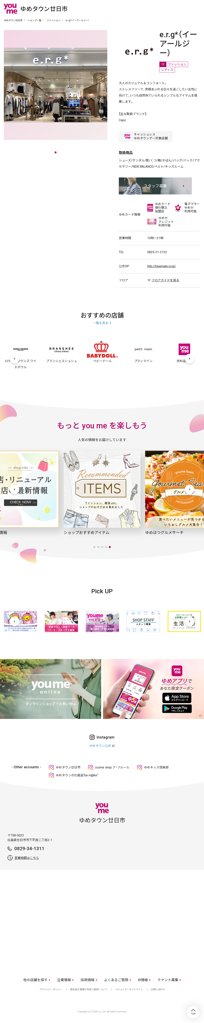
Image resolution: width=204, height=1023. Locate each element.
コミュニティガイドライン (129, 989)
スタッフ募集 (155, 186)
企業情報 (64, 980)
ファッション (53, 20)
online (186, 8)
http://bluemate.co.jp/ (161, 266)
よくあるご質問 (116, 980)
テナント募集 (167, 980)
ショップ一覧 (34, 20)
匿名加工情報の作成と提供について (88, 989)
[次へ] (189, 358)
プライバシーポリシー (50, 989)
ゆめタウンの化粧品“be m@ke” (77, 775)
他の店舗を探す (35, 980)
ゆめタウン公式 (100, 746)
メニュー (197, 8)
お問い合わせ (158, 989)
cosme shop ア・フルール (112, 767)
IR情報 (143, 980)
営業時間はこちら (26, 858)
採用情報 (87, 980)
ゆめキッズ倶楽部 (156, 767)
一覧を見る (100, 323)
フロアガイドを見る (165, 280)
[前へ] (14, 358)
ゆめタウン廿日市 (13, 20)
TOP (193, 1012)
